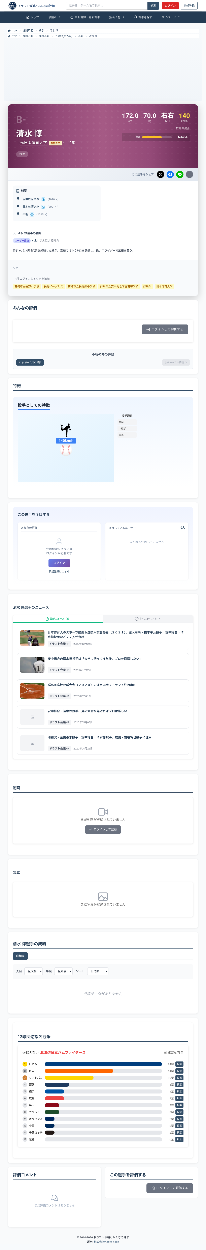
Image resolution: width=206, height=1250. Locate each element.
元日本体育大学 (33, 142)
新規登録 (189, 5)
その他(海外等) (63, 36)
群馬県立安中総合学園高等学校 (119, 286)
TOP (12, 31)
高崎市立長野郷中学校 (81, 286)
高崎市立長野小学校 (26, 286)
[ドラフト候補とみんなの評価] (35, 6)
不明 (80, 36)
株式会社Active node (106, 1247)
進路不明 (28, 30)
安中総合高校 (31, 199)
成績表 (20, 961)
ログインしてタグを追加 (32, 278)
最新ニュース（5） (58, 622)
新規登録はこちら (59, 572)
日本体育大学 (31, 206)
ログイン (170, 5)
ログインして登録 (103, 835)
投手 (41, 30)
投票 (179, 1070)
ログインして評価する (164, 329)
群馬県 (147, 286)
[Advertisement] (103, 68)
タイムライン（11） (148, 622)
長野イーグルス (53, 286)
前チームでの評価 (33, 363)
